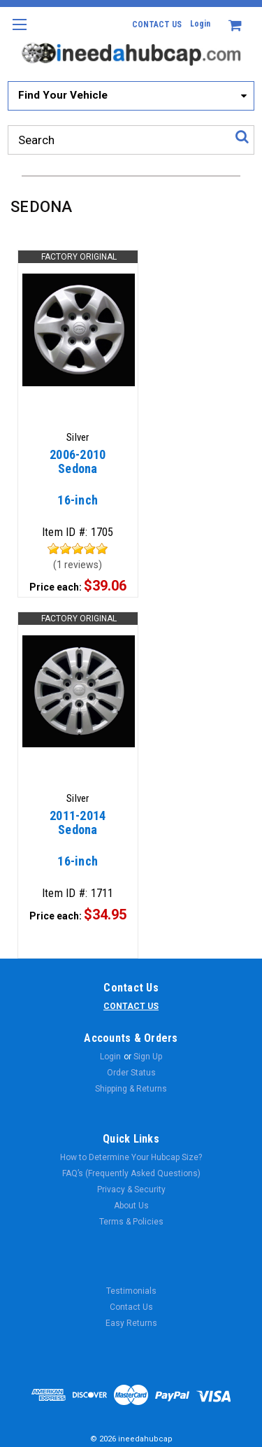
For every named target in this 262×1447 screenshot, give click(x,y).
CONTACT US (157, 24)
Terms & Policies (131, 1222)
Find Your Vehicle (63, 95)
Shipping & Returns (131, 1089)
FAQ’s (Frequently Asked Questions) (131, 1173)
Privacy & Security (131, 1189)
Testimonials (131, 1291)
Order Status (131, 1073)
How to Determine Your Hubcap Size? (131, 1157)
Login (200, 24)
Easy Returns (131, 1323)
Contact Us (131, 1307)
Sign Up (147, 1056)
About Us (131, 1205)
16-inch (78, 484)
